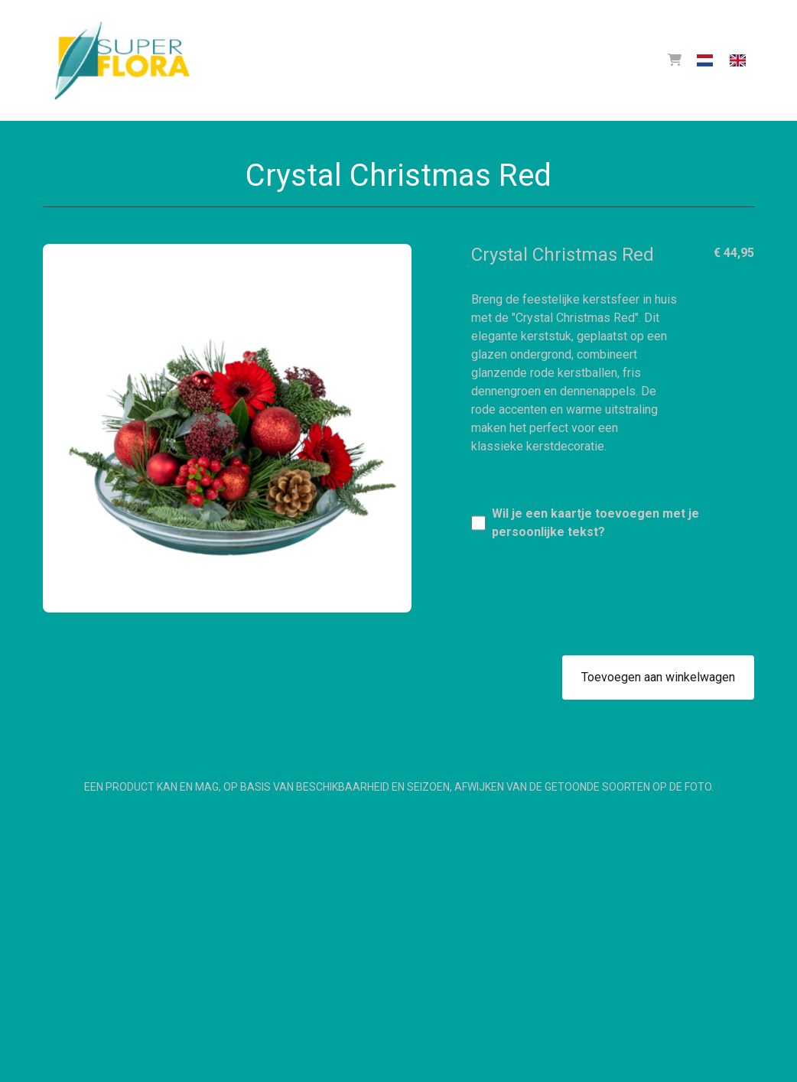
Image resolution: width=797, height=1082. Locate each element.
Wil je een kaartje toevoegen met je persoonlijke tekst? (595, 522)
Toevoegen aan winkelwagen (658, 677)
